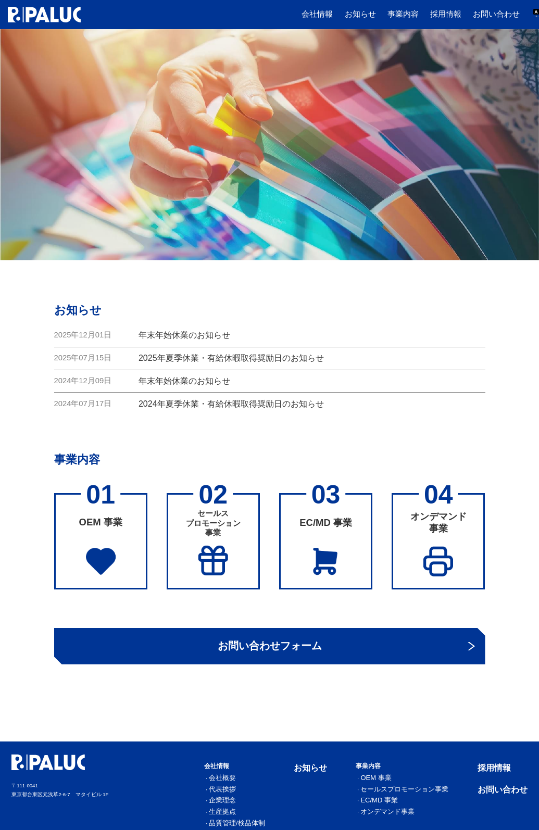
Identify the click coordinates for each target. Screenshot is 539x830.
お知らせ (360, 14)
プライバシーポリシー (507, 827)
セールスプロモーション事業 (430, 790)
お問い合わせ (496, 14)
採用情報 (445, 14)
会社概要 (283, 781)
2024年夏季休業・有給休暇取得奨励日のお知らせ (225, 399)
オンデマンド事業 (418, 807)
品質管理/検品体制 (293, 816)
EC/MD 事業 (412, 798)
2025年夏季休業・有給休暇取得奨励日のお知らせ (225, 356)
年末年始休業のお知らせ (181, 334)
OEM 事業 (410, 781)
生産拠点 (283, 807)
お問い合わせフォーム (269, 647)
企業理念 (283, 798)
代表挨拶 (283, 790)
